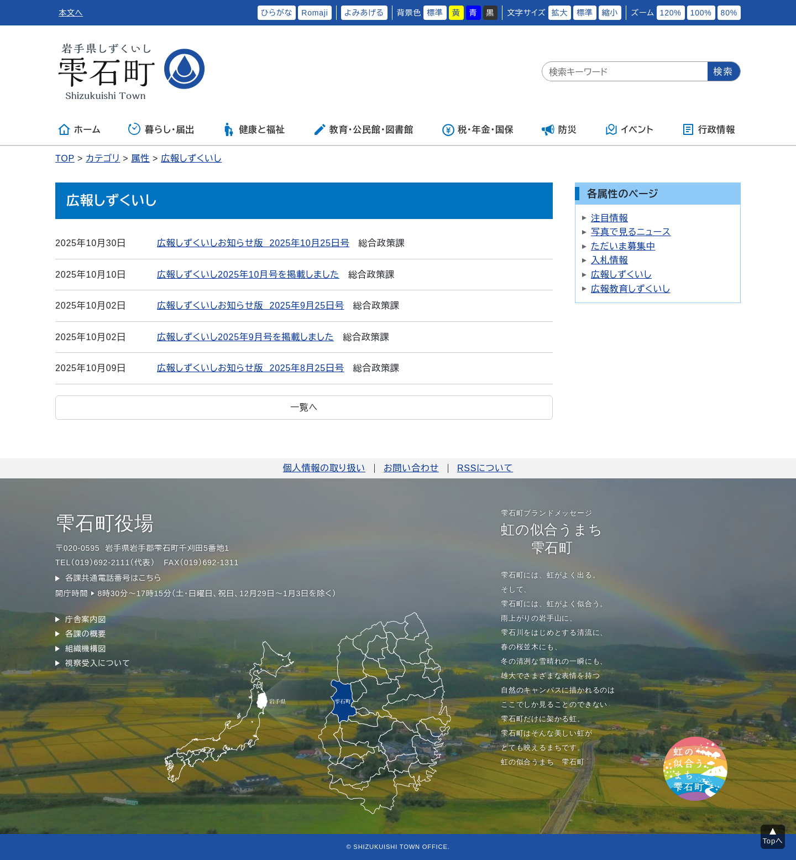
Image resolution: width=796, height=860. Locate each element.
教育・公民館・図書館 (363, 129)
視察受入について (97, 663)
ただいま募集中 (623, 246)
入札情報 (609, 260)
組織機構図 (85, 648)
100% (701, 12)
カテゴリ (103, 158)
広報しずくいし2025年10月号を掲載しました (248, 274)
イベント (629, 129)
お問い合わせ (411, 468)
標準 (435, 12)
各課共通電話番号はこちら (113, 578)
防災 (559, 129)
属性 (140, 158)
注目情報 (609, 218)
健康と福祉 (253, 129)
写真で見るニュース (631, 232)
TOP (65, 158)
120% (671, 12)
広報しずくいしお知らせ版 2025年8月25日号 (250, 368)
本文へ (71, 12)
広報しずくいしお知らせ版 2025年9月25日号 (250, 305)
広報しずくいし (191, 158)
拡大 (560, 12)
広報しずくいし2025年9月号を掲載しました (245, 337)
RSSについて (485, 468)
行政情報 (708, 129)
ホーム (79, 129)
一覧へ (304, 407)
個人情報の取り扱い (324, 468)
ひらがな (277, 12)
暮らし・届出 (161, 129)
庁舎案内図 (85, 619)
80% (729, 12)
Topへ (773, 841)
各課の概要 (85, 633)
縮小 (610, 12)
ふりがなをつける (220, 12)
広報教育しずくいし (631, 289)
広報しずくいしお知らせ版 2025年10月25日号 (253, 243)
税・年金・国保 (477, 129)
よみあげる (364, 12)
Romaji (314, 12)
